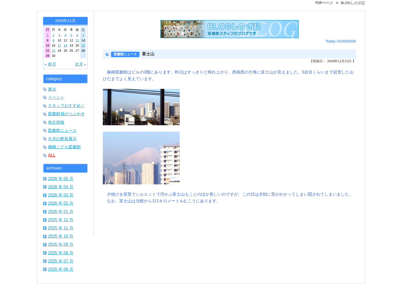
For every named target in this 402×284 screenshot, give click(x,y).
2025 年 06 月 (60, 269)
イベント (56, 97)
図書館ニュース (62, 130)
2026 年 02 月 (60, 203)
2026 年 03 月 (60, 195)
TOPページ (324, 3)
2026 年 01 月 (60, 211)
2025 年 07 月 (60, 261)
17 (59, 45)
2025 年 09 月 (60, 244)
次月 (79, 64)
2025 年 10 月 (60, 236)
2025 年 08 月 (60, 252)
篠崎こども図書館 (64, 146)
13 (77, 40)
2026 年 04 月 (60, 186)
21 (83, 45)
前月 (52, 64)
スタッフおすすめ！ (66, 105)
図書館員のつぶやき (66, 113)
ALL (51, 155)
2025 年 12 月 (60, 219)
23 (53, 50)
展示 (52, 89)
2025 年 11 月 (60, 228)
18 (65, 45)
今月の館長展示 (62, 138)
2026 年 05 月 (60, 178)
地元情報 (56, 122)
